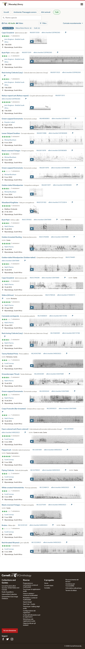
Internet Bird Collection (9, 594)
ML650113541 (26, 52)
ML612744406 (44, 237)
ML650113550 (34, 32)
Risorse (26, 580)
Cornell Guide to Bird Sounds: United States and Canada (10, 587)
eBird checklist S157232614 (57, 202)
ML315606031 (42, 316)
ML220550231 (52, 408)
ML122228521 (36, 542)
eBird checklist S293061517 (61, 118)
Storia (46, 583)
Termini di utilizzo (71, 590)
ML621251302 (41, 202)
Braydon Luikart (9, 122)
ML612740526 (50, 295)
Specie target (27, 602)
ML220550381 (39, 374)
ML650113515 (60, 95)
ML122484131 (44, 487)
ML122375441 (41, 505)
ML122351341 (22, 525)
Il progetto (49, 580)
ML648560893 (44, 118)
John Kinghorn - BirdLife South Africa (14, 41)
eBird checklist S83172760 (58, 316)
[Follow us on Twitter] (7, 639)
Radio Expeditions (8, 592)
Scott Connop (9, 363)
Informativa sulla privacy (74, 588)
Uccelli (6, 12)
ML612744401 (70, 257)
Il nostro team (48, 585)
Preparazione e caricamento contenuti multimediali (30, 585)
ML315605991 (55, 333)
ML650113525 (55, 72)
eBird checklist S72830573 (66, 295)
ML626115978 (41, 150)
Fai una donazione (9, 630)
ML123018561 (69, 429)
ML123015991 (37, 450)
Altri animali (45, 12)
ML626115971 (46, 185)
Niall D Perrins (9, 226)
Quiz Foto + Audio (29, 604)
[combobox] (23, 18)
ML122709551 (35, 470)
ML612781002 (27, 219)
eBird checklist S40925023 (52, 353)
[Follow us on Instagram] (12, 639)
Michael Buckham (10, 140)
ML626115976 (44, 168)
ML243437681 (36, 353)
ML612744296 (35, 278)
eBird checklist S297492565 (51, 32)
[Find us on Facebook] (3, 639)
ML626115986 (41, 133)
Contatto (47, 588)
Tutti (56, 12)
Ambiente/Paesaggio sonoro (25, 12)
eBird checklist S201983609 (58, 133)
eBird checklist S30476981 (43, 219)
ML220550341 (44, 391)
